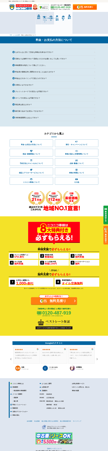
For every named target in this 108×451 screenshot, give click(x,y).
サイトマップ (77, 406)
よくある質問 (61, 17)
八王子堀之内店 (50, 383)
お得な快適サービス (78, 369)
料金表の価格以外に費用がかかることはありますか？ (35, 57)
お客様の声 (76, 17)
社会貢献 (37, 406)
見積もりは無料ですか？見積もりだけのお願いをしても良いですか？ (41, 44)
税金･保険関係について (31, 140)
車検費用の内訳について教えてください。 (31, 51)
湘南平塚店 (49, 390)
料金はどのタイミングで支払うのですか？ (31, 64)
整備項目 (15, 393)
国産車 (16, 383)
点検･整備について (77, 149)
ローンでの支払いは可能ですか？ (27, 84)
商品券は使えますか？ (23, 90)
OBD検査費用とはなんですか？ (27, 103)
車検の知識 (75, 376)
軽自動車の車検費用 (20, 376)
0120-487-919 (56, 298)
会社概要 (29, 406)
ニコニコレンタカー (52, 444)
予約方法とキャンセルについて (31, 149)
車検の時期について (76, 158)
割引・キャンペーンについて (76, 130)
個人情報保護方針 (65, 406)
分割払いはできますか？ (24, 70)
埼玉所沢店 (49, 379)
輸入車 (16, 386)
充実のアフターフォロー (20, 397)
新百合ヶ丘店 (61, 393)
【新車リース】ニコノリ (54, 434)
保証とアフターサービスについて (31, 158)
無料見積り (88, 7)
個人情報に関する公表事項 (50, 406)
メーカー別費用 (17, 379)
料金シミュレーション (31, 17)
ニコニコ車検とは (18, 369)
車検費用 (16, 17)
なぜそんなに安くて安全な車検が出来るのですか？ (34, 38)
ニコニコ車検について (31, 168)
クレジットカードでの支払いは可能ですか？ (31, 77)
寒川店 (55, 390)
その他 (76, 168)
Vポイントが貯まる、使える (80, 372)
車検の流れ (46, 17)
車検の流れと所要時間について (76, 140)
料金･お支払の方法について (31, 130)
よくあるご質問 (46, 369)
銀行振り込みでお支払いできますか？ (29, 97)
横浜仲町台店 (49, 386)
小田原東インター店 (51, 393)
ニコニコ (45, 7)
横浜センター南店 (59, 386)
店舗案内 (92, 17)
